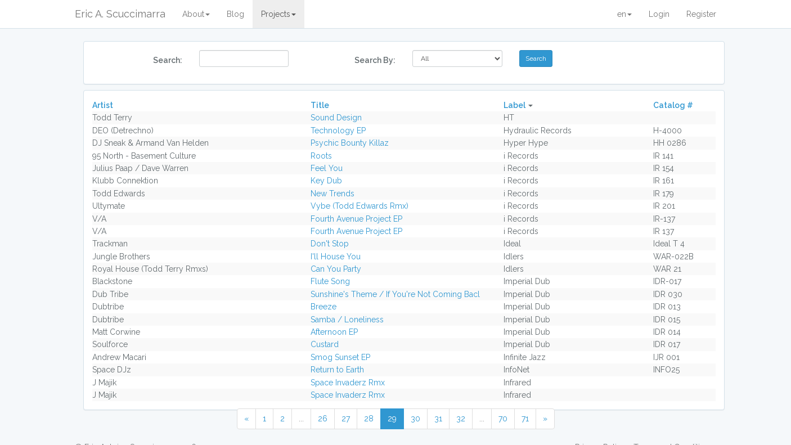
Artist (102, 105)
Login (659, 14)
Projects (278, 14)
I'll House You (336, 256)
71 (525, 418)
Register (701, 14)
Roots (321, 155)
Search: (167, 60)
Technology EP (338, 130)
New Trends (332, 193)
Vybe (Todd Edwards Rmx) (359, 205)
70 (502, 418)
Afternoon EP (334, 331)
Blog (235, 14)
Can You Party (336, 268)
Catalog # (673, 105)
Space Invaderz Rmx (348, 382)
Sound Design (336, 117)
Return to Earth (337, 369)
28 (369, 418)
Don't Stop (330, 243)
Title (320, 105)
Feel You (327, 168)
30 (415, 418)
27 (345, 418)
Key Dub (326, 180)
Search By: (375, 60)
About (196, 14)
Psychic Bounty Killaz (350, 142)
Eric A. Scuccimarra (120, 14)
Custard (325, 344)
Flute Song (330, 281)
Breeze (323, 306)
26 (322, 418)
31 (438, 418)
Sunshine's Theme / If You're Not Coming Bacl (395, 294)
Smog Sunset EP (340, 357)
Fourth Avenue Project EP (356, 218)
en (624, 14)
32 (460, 418)
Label (514, 105)
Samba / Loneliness (347, 319)
